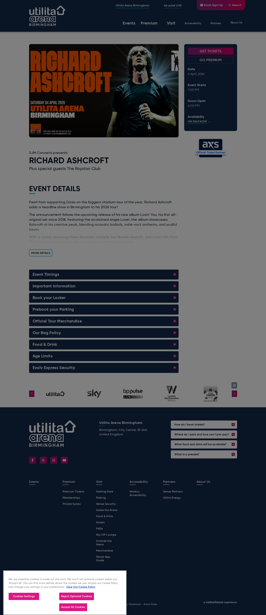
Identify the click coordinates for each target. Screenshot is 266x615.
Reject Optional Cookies (76, 608)
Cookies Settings (24, 608)
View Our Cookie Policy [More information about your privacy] (80, 598)
